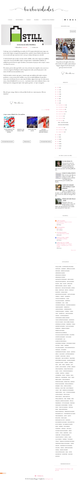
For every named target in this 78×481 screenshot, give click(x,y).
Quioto (69, 415)
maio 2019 (60, 120)
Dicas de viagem (59, 322)
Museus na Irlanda (59, 383)
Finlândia (66, 345)
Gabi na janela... (61, 220)
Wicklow (57, 456)
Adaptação (57, 268)
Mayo (69, 377)
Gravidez (73, 351)
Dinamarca (68, 324)
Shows (57, 432)
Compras (67, 311)
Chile (63, 302)
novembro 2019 (62, 107)
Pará (65, 398)
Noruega (57, 388)
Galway (68, 351)
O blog (10, 19)
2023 (58, 94)
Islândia (66, 362)
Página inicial (27, 141)
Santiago (63, 428)
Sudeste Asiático (59, 437)
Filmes (62, 345)
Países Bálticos (66, 396)
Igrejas (68, 356)
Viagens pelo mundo (48, 19)
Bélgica (65, 285)
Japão (60, 364)
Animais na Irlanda (65, 270)
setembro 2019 (61, 111)
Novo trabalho (69, 388)
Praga (56, 409)
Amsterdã (57, 270)
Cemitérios (67, 300)
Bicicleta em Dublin (66, 287)
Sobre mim (24, 47)
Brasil (56, 290)
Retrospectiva (71, 422)
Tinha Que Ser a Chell (63, 242)
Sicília (61, 432)
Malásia (68, 375)
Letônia (69, 366)
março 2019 (61, 127)
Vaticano (57, 447)
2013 (58, 145)
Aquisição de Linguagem (61, 279)
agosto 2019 (61, 113)
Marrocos (57, 377)
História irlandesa (69, 354)
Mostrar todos (73, 250)
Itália (56, 364)
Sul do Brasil (58, 439)
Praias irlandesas (59, 411)
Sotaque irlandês (65, 434)
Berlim (69, 285)
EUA (64, 339)
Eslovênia (72, 334)
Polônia (70, 405)
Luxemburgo (58, 375)
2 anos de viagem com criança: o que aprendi (68, 186)
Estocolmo (68, 336)
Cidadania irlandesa (70, 304)
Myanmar (57, 385)
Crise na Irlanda (69, 313)
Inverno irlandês (71, 360)
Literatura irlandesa (68, 371)
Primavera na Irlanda (69, 411)
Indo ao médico (65, 358)
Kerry (63, 364)
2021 (58, 98)
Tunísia (72, 443)
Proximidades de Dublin (69, 413)
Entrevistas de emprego (61, 332)
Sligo (70, 432)
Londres (67, 373)
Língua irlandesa (59, 368)
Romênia (61, 426)
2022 (58, 96)
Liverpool (62, 373)
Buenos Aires (64, 292)
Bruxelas (71, 290)
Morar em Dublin (59, 381)
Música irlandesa (69, 383)
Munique (73, 381)
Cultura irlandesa (64, 315)
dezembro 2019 (62, 105)
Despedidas (71, 319)
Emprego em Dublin (59, 330)
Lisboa (56, 371)
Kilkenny (68, 364)
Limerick (73, 366)
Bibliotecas (58, 287)
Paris (72, 398)
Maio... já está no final (63, 122)
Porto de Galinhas (63, 407)
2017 (58, 137)
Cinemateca (66, 307)
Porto (56, 407)
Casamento (67, 296)
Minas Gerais (58, 379)
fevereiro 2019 (61, 129)
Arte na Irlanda (70, 281)
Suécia (66, 437)
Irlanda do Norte (59, 362)
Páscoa (71, 400)
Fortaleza (57, 349)
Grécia (56, 354)
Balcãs (64, 283)
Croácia (57, 315)
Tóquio (57, 441)
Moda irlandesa (66, 379)
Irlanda (36, 19)
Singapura (65, 432)
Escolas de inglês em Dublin (62, 334)
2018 (58, 134)
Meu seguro (59, 228)
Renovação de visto (60, 420)
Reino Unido (64, 417)
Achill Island (58, 266)
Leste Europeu (62, 366)
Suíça (69, 437)
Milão (73, 377)
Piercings (72, 403)
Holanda (57, 356)
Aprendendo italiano (60, 277)
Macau (63, 375)
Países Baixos (58, 396)
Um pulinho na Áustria (62, 239)
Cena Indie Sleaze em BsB (63, 233)
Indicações (58, 358)
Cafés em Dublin (71, 294)
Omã (60, 390)
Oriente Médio (58, 392)
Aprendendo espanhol (60, 275)
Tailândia (65, 439)
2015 (58, 141)
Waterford (64, 454)
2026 (58, 87)
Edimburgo (58, 328)
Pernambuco (58, 403)
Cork (56, 313)
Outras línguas (59, 394)
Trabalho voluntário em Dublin (67, 441)
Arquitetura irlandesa (60, 281)
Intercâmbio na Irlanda (60, 360)
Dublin (29, 19)
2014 (58, 143)
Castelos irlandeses (60, 298)
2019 (58, 103)
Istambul (71, 362)
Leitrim (57, 366)
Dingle (73, 324)
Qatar (65, 415)
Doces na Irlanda (70, 326)
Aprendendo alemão (60, 273)
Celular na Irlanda (59, 300)
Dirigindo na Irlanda (60, 326)
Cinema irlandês (59, 307)
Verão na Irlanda (69, 447)
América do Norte (71, 268)
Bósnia (73, 287)
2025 (58, 89)
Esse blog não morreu (63, 124)
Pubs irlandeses (59, 415)
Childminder (58, 302)
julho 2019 (60, 116)
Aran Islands (71, 279)
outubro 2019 (61, 109)
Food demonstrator (70, 347)
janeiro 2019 (61, 132)
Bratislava (61, 290)
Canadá (62, 296)
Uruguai (57, 445)
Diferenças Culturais (60, 324)
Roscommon (67, 426)
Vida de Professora (60, 452)
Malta (72, 375)
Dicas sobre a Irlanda (69, 322)
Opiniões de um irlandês (68, 390)
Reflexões (57, 417)
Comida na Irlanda (59, 311)
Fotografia (63, 349)
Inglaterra (72, 358)
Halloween (62, 354)
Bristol (66, 290)
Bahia (61, 283)
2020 (58, 100)
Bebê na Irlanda (59, 285)
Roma (56, 426)
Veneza (62, 447)
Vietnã (70, 452)
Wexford (70, 454)
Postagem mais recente (7, 141)
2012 (58, 148)
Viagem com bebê (64, 449)
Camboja (57, 296)
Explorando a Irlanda (60, 343)
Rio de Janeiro (58, 424)
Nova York (62, 388)
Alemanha (63, 268)
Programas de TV (59, 413)
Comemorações (67, 309)
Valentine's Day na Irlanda (66, 445)
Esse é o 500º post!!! (69, 173)
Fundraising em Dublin (60, 351)
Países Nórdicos (59, 398)
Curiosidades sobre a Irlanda (62, 317)
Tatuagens (70, 439)
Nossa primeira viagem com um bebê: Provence (64, 222)
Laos (72, 364)
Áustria (57, 283)
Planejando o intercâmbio (61, 405)
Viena (67, 452)
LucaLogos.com (49, 479)
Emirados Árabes (65, 328)
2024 (58, 91)
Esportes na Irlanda (60, 336)
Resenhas (68, 420)
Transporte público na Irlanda (62, 443)
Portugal (71, 407)
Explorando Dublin (70, 343)
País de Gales (67, 394)
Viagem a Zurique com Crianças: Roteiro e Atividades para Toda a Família (64, 245)
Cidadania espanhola (60, 304)
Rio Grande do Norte (68, 424)
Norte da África (67, 385)
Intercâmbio (19, 19)
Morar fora (67, 381)
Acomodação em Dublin (67, 266)
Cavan (67, 298)
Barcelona (69, 283)
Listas (60, 371)
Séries (70, 430)
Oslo (64, 392)
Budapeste (57, 292)
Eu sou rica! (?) (67, 161)
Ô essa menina (61, 227)
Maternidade (64, 377)
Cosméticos (62, 313)
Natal (62, 385)
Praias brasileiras (63, 409)
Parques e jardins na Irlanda (62, 400)
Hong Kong (63, 356)
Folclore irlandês (59, 347)
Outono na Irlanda (70, 392)
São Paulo (69, 428)
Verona (57, 449)
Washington (58, 454)
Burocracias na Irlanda (60, 294)
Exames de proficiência (60, 341)
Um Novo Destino (61, 232)
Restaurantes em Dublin (61, 422)
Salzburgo (57, 428)
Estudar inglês (59, 339)
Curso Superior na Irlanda (61, 319)
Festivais (57, 345)
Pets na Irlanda (65, 403)
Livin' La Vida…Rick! (63, 237)
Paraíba (68, 398)
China (66, 302)
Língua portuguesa (68, 368)
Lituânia (57, 373)
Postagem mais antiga (46, 141)
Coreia (71, 311)
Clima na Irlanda (59, 309)
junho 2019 (61, 118)
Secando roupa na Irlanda (61, 430)
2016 (58, 139)
